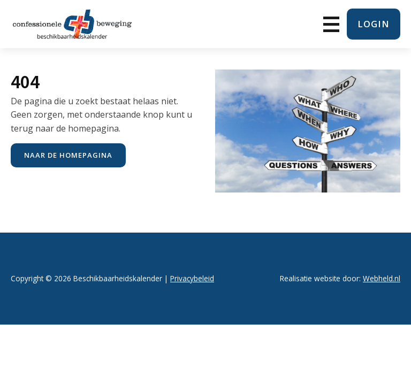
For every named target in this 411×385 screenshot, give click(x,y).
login (373, 24)
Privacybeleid (192, 278)
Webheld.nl (381, 278)
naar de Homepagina (68, 155)
